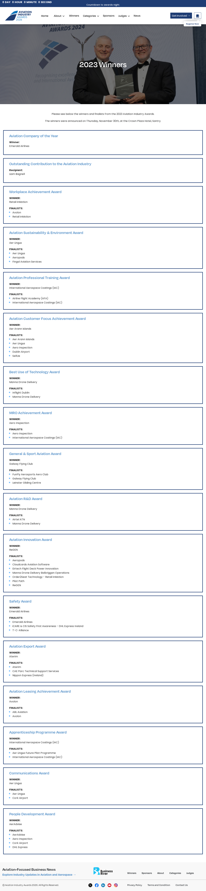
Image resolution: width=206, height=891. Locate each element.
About (59, 15)
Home (44, 15)
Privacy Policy (134, 884)
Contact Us (182, 884)
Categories (91, 15)
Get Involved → (181, 15)
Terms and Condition (159, 884)
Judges (124, 15)
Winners (74, 15)
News (137, 15)
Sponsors (108, 15)
